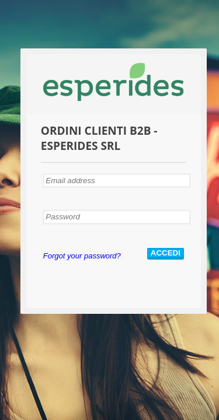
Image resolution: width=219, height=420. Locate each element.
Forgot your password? (82, 255)
